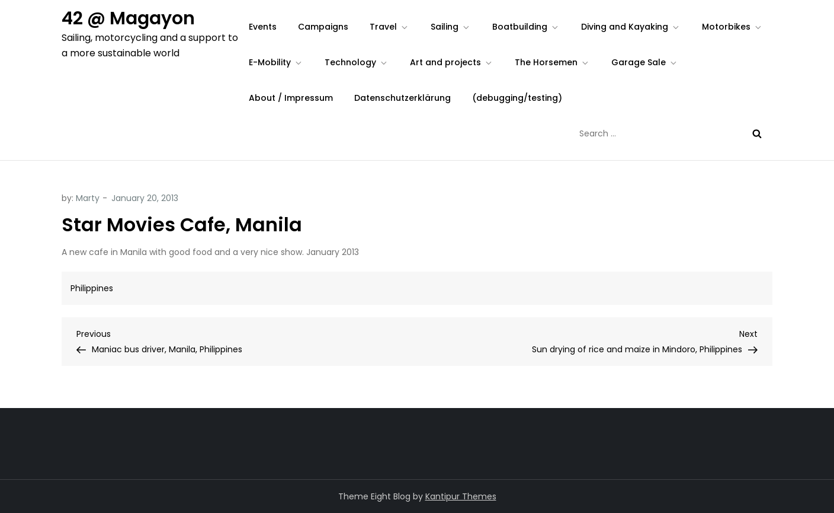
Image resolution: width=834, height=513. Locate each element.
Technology (357, 62)
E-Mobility (276, 62)
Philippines (91, 288)
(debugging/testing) (517, 98)
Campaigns (323, 27)
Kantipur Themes (460, 496)
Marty (88, 198)
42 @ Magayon (128, 18)
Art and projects (451, 62)
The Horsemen (552, 62)
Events (263, 27)
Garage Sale (644, 62)
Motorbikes (732, 27)
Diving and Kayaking (631, 27)
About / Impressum (291, 98)
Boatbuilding (526, 27)
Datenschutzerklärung (402, 98)
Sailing (451, 27)
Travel (389, 27)
